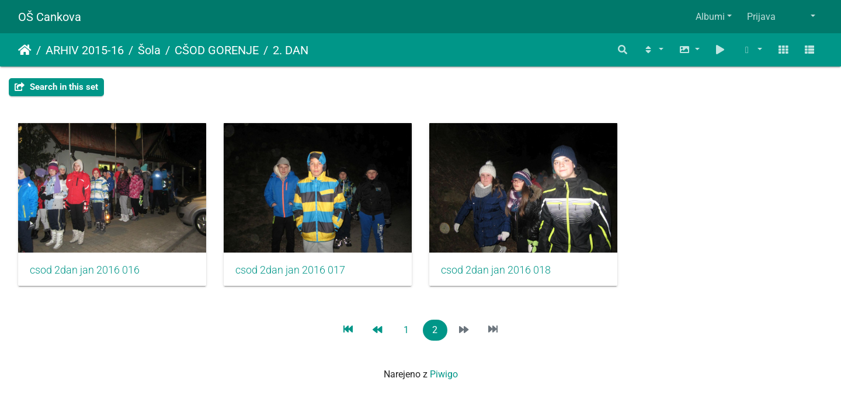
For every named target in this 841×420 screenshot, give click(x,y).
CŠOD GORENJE (217, 50)
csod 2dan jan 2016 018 (496, 270)
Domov (25, 50)
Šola (149, 50)
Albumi (710, 16)
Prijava (761, 16)
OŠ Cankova (49, 17)
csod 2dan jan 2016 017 (290, 270)
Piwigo (444, 374)
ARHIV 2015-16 (85, 50)
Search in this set (56, 87)
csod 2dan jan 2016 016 (85, 270)
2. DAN (290, 50)
